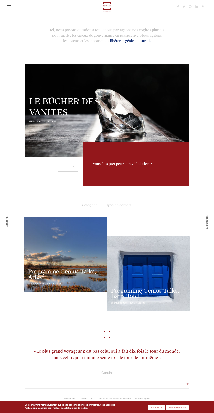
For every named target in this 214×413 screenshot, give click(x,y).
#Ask (92, 398)
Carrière (83, 398)
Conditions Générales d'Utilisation (114, 398)
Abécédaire (207, 222)
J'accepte (156, 407)
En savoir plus (177, 407)
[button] (63, 166)
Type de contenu (119, 205)
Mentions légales (142, 398)
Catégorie (90, 205)
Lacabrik (6, 221)
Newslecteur (70, 398)
